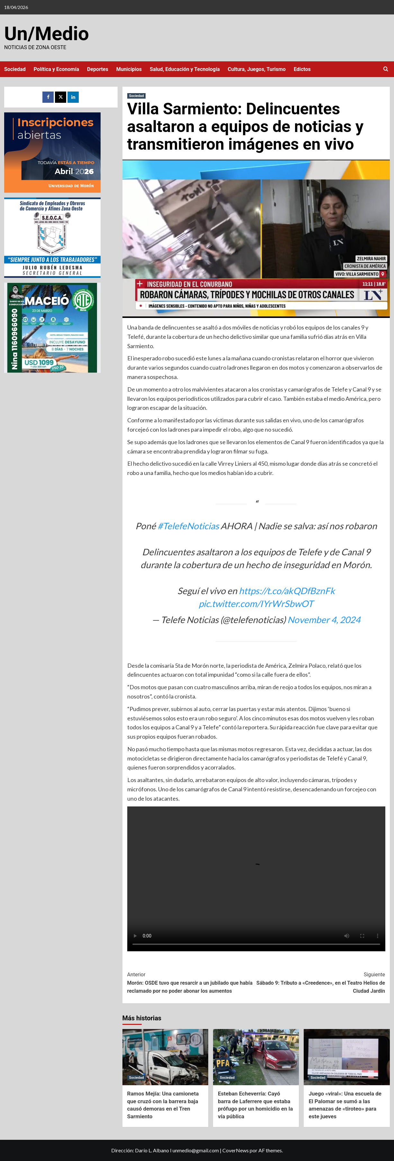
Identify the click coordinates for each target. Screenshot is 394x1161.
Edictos (302, 69)
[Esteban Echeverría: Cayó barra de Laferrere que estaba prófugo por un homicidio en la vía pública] (256, 1057)
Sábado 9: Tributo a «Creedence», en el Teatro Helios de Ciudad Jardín (320, 982)
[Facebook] (48, 97)
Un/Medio (46, 33)
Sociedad (15, 69)
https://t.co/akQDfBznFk (287, 590)
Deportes (97, 69)
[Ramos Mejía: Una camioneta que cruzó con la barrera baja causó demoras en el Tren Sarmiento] (165, 1057)
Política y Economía (56, 69)
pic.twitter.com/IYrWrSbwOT (256, 603)
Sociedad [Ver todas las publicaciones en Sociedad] (136, 96)
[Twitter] (60, 97)
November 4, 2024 (323, 619)
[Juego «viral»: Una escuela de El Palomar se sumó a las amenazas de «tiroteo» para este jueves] (347, 1057)
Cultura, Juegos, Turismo (257, 69)
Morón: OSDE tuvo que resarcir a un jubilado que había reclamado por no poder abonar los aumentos (191, 982)
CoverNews (235, 1150)
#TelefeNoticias (188, 525)
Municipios (129, 69)
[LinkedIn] (73, 97)
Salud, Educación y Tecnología (185, 69)
